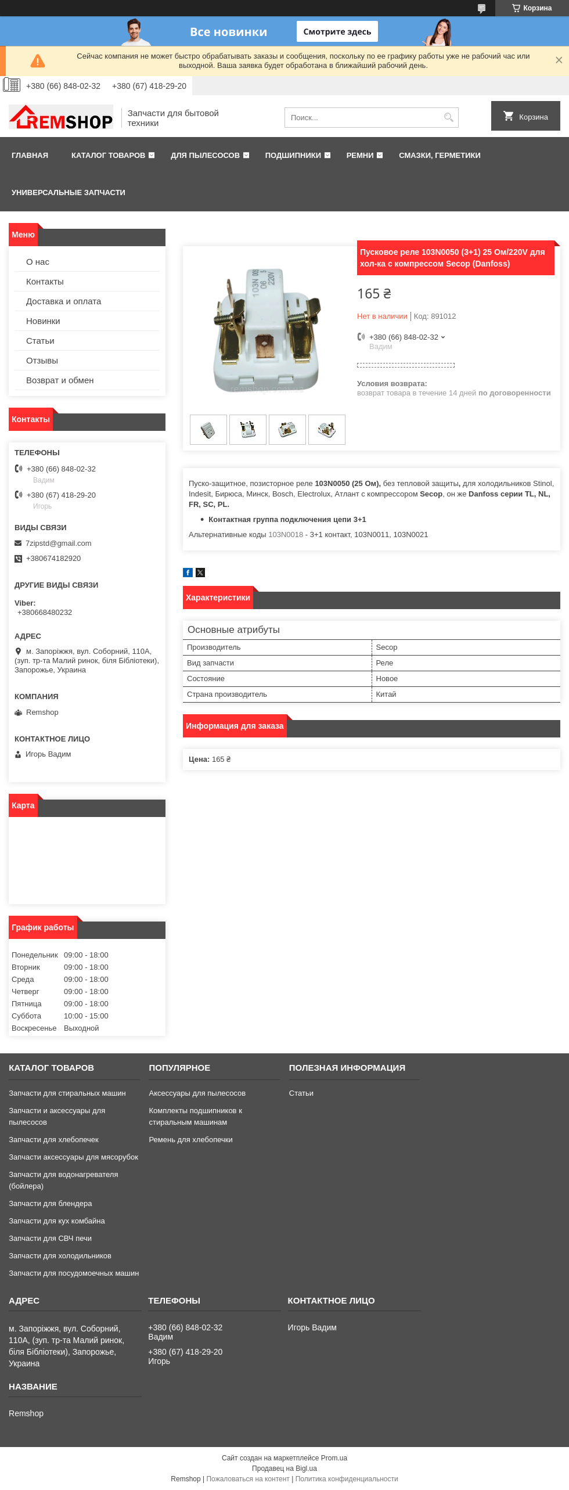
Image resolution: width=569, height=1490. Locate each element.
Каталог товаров (108, 155)
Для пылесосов (205, 155)
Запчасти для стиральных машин (67, 1093)
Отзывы (42, 360)
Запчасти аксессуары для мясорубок (73, 1157)
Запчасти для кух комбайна (57, 1221)
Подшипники (293, 155)
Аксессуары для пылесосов (197, 1093)
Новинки (43, 321)
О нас (37, 262)
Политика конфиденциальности (347, 1479)
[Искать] (448, 117)
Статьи (40, 340)
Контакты (45, 281)
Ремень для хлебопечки (190, 1139)
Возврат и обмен (60, 380)
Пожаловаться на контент (247, 1479)
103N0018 (285, 534)
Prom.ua (334, 1458)
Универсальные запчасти (68, 192)
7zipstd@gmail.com (59, 543)
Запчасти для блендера (50, 1203)
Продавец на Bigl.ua (284, 1468)
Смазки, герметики (440, 155)
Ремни (360, 155)
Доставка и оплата (63, 301)
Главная (30, 155)
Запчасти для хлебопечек (54, 1139)
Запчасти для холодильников (60, 1255)
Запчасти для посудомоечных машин (74, 1273)
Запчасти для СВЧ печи (50, 1238)
